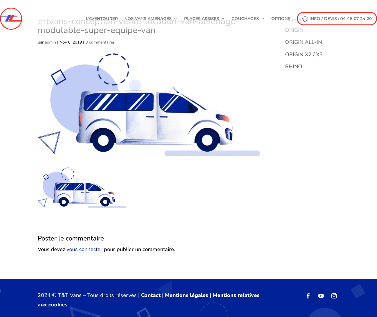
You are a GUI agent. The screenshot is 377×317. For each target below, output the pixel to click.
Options (280, 18)
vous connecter (84, 249)
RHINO (293, 66)
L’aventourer (102, 18)
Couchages (245, 18)
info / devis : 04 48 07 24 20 (337, 19)
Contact (151, 295)
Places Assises (201, 18)
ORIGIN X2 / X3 (304, 54)
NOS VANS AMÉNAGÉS (148, 18)
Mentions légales (186, 295)
